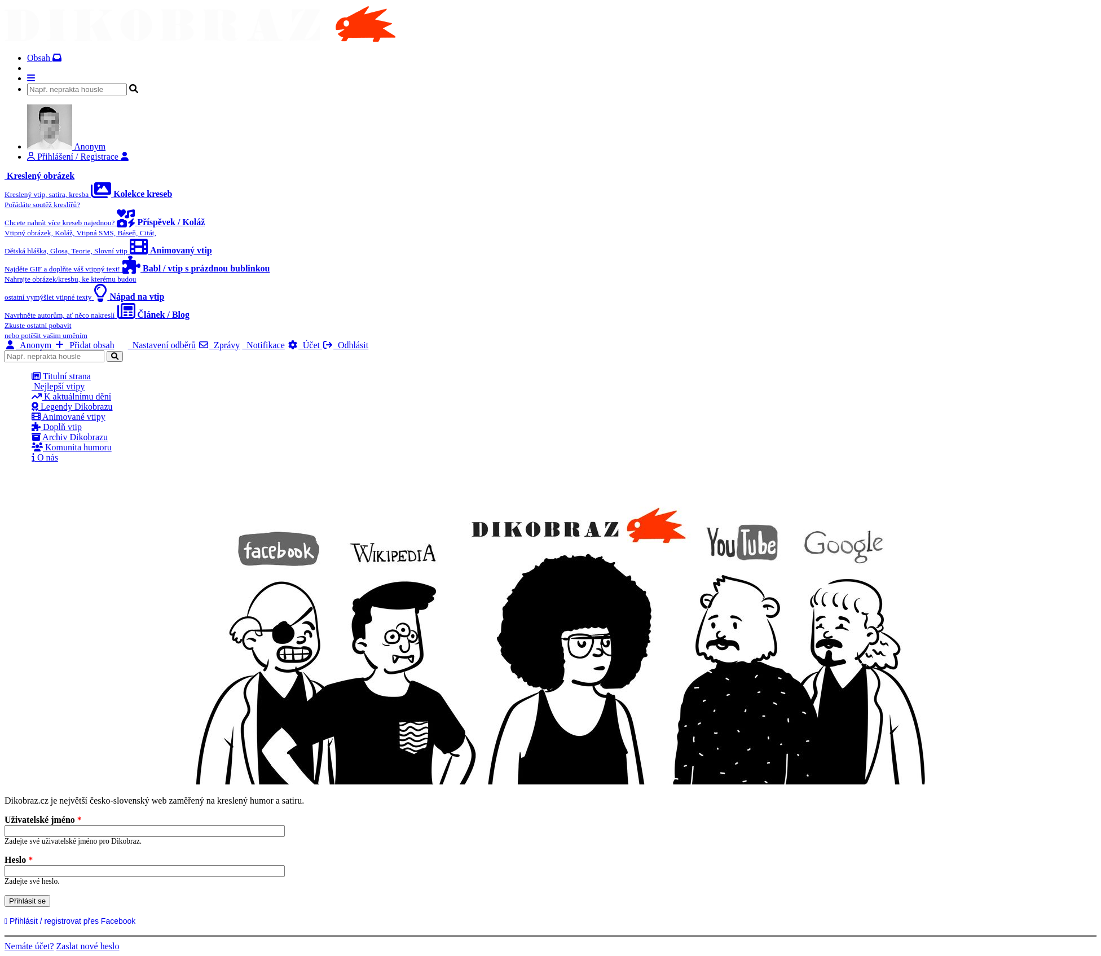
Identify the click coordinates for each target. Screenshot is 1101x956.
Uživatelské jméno (43, 820)
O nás (45, 457)
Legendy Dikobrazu (72, 406)
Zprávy (219, 345)
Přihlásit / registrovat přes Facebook (71, 921)
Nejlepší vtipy (58, 386)
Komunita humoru (72, 447)
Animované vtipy (68, 417)
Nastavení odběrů (162, 345)
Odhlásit (345, 345)
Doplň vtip (57, 427)
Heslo (19, 860)
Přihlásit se (27, 901)
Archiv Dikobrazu (70, 437)
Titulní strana (61, 376)
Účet (304, 345)
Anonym (29, 345)
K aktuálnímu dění (71, 396)
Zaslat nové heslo (88, 946)
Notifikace (263, 345)
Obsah (44, 58)
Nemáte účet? (29, 946)
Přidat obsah (84, 345)
